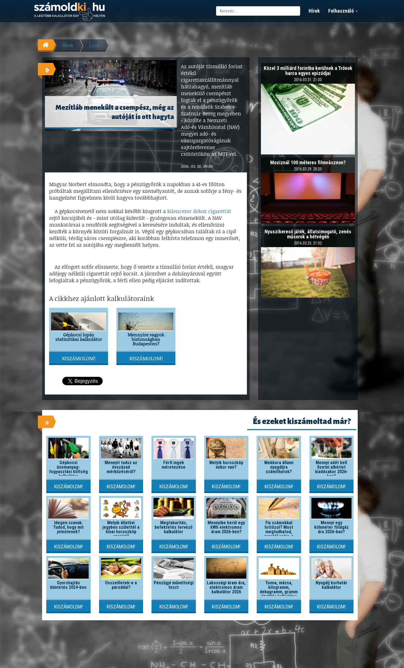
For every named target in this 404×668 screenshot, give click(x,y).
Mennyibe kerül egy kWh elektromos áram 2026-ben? (226, 527)
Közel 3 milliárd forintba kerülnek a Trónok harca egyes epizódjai (308, 70)
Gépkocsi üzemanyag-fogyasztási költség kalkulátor (68, 469)
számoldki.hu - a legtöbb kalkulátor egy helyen (69, 11)
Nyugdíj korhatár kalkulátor (331, 585)
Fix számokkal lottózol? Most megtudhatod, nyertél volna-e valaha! (278, 531)
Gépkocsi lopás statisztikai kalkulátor (78, 336)
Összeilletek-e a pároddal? (121, 585)
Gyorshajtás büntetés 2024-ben (68, 585)
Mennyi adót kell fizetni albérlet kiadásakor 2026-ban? (331, 469)
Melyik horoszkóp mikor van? (226, 465)
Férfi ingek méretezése (173, 465)
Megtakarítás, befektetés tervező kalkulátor (173, 527)
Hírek (314, 11)
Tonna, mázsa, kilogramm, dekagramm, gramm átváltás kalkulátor (279, 589)
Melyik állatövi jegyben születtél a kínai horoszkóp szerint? (120, 529)
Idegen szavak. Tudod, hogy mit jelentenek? (68, 527)
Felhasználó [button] (343, 11)
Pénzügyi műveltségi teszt (174, 585)
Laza (93, 45)
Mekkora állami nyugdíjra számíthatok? (278, 467)
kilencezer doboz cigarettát (199, 211)
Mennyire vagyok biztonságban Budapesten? (146, 339)
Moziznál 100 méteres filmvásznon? (308, 162)
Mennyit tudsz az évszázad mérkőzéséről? (121, 467)
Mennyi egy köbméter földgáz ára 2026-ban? (331, 527)
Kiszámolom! (78, 358)
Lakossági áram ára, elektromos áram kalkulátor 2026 (226, 587)
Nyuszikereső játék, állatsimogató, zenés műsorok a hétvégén (308, 234)
